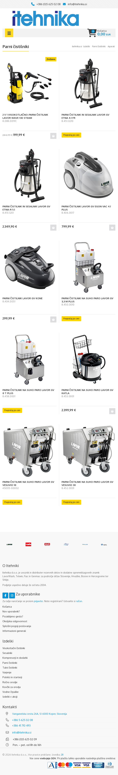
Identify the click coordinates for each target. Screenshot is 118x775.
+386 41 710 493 (21, 725)
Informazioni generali (14, 630)
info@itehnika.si (77, 4)
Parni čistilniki (9, 662)
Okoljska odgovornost (14, 621)
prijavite (38, 601)
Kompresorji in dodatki (15, 657)
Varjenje (6, 672)
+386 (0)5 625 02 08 (49, 4)
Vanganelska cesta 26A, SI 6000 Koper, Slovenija (39, 713)
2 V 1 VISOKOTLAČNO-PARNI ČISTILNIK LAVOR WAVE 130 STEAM (25, 116)
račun (79, 601)
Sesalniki (7, 653)
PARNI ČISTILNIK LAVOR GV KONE (22, 298)
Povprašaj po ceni (71, 135)
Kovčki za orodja (11, 687)
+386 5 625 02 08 (22, 720)
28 (62, 754)
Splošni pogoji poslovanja (16, 626)
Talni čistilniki (9, 667)
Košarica (7, 606)
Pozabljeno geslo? (12, 616)
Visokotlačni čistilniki (13, 648)
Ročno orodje (9, 682)
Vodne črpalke (10, 691)
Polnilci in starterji (12, 677)
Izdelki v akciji (9, 696)
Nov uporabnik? (11, 611)
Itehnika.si (77, 46)
